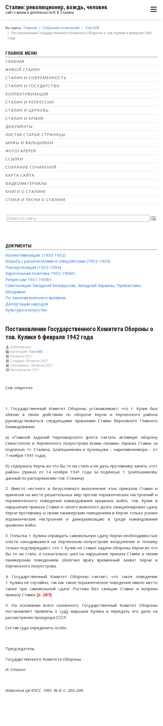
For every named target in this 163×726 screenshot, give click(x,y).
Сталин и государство (32, 85)
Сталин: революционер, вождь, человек (56, 7)
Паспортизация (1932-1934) (33, 267)
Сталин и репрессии (29, 102)
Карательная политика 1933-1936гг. (40, 273)
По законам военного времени (35, 297)
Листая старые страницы (35, 134)
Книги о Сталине (25, 191)
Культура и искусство (26, 309)
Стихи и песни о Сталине (35, 199)
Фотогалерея (20, 150)
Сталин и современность (35, 77)
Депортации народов (26, 303)
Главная (14, 61)
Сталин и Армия (24, 118)
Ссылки (14, 159)
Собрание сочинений (30, 167)
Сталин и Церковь (27, 110)
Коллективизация (26, 93)
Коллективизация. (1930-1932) (35, 255)
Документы (19, 126)
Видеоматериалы (26, 183)
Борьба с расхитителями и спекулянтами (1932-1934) (57, 261)
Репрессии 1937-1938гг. (29, 279)
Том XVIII (35, 351)
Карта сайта (19, 175)
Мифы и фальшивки (29, 142)
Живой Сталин (22, 69)
